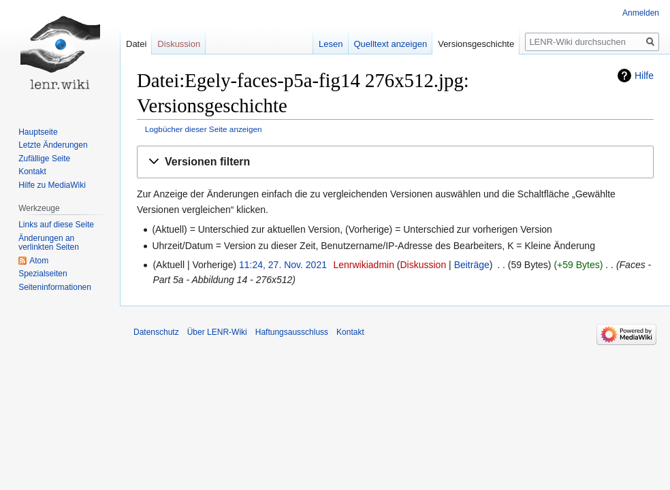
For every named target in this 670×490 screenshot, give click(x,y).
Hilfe (644, 75)
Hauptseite (37, 132)
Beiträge (472, 264)
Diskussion (423, 264)
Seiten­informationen (54, 287)
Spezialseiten (42, 273)
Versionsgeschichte (476, 44)
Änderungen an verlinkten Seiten (48, 242)
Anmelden (640, 13)
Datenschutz (156, 332)
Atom (38, 260)
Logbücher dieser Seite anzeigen (203, 129)
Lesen (330, 44)
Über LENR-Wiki (217, 332)
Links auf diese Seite (56, 224)
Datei (136, 44)
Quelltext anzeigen (391, 44)
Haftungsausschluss (291, 332)
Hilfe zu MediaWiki (52, 185)
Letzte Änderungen (52, 145)
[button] (395, 162)
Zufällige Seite (44, 158)
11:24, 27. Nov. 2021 (283, 264)
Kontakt (32, 171)
